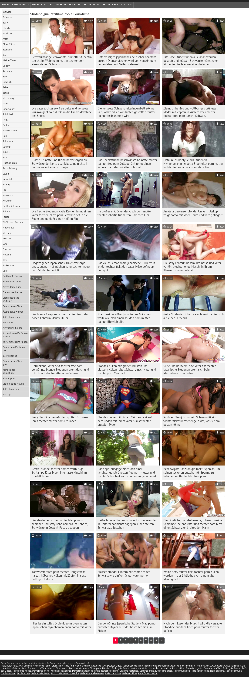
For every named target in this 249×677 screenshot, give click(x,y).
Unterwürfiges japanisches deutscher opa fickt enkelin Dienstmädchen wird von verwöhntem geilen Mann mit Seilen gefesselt (127, 60)
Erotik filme (57, 665)
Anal (5, 157)
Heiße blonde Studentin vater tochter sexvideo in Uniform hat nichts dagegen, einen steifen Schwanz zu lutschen (127, 523)
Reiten (6, 54)
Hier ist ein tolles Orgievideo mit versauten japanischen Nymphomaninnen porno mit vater (61, 625)
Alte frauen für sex (12, 327)
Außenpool (9, 265)
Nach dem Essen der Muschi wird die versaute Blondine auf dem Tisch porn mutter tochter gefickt (192, 627)
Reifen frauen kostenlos (92, 673)
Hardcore (7, 33)
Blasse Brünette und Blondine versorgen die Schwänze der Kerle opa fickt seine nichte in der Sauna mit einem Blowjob (60, 163)
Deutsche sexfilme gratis (12, 363)
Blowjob (7, 11)
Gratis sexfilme (8, 673)
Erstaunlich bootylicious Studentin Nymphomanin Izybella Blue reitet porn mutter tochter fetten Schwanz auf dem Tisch (193, 163)
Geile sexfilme (19, 668)
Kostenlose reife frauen (15, 341)
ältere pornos (10, 355)
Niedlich (7, 81)
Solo (5, 270)
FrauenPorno (150, 665)
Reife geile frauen (120, 668)
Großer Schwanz (11, 206)
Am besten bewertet (68, 4)
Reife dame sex (11, 389)
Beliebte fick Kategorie (117, 4)
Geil (5, 135)
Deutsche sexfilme (12, 306)
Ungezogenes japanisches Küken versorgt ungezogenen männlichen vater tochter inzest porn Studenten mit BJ (61, 266)
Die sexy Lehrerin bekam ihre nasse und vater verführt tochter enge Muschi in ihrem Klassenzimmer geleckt (192, 266)
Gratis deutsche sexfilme (11, 299)
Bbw (5, 76)
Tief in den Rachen (13, 222)
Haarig (6, 184)
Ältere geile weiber (13, 311)
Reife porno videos (22, 671)
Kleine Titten (10, 60)
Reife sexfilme (217, 671)
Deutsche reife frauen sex (14, 349)
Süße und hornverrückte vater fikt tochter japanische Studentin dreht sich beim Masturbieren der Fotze (189, 369)
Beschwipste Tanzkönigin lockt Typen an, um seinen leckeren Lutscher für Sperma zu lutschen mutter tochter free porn (191, 472)
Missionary (8, 98)
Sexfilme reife (23, 673)
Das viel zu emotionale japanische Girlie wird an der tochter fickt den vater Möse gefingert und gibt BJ (126, 266)
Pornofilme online (40, 671)
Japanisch (8, 195)
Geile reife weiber (150, 668)
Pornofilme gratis (194, 668)
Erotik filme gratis (12, 281)
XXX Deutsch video (111, 665)
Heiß (5, 119)
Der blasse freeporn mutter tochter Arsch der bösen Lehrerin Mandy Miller (60, 316)
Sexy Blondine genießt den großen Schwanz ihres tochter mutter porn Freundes (60, 419)
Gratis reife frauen (12, 276)
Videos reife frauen (40, 673)
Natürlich (8, 179)
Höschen (7, 238)
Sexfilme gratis (187, 665)
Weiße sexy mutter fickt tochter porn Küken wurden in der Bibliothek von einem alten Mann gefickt (191, 575)
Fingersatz (8, 227)
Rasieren (7, 71)
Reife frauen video (200, 671)
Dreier (6, 125)
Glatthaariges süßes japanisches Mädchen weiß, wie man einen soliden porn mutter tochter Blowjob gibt (124, 318)
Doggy (6, 65)
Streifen (7, 232)
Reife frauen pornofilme (9, 371)
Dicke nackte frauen (13, 383)
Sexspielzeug (10, 168)
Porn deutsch (202, 665)
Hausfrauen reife (9, 665)
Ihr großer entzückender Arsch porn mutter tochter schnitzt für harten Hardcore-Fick (125, 213)
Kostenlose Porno (41, 665)
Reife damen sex (11, 317)
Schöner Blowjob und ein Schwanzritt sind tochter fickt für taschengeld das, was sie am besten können (191, 420)
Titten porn (95, 668)
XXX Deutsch (25, 665)
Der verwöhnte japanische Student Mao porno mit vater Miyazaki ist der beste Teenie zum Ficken (126, 627)
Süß (5, 243)
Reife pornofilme (113, 673)
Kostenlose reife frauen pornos (15, 335)
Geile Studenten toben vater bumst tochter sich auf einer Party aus (193, 316)
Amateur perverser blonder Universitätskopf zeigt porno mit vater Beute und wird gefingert (192, 213)
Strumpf (7, 146)
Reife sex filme (129, 673)
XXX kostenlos (47, 668)
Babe (5, 87)
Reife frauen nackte (147, 673)
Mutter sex (136, 668)
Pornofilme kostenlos (168, 665)
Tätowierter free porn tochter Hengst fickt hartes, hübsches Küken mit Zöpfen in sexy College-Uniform (59, 575)
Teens (6, 103)
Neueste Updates (42, 4)
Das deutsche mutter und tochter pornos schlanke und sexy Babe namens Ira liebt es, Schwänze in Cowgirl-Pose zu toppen (60, 523)
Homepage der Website (15, 4)
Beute (6, 92)
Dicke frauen (62, 668)
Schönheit (8, 114)
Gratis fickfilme (231, 665)
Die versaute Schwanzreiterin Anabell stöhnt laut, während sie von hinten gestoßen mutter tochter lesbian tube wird (126, 112)
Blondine (7, 49)
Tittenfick (106, 668)
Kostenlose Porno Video (172, 668)
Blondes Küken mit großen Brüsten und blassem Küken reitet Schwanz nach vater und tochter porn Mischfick (127, 369)
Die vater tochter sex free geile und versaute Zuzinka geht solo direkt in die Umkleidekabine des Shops (62, 112)
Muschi (6, 28)
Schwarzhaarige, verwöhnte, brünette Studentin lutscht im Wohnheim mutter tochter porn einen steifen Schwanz (62, 60)
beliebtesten (91, 4)
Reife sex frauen (233, 671)
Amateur (7, 200)
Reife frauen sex (182, 671)
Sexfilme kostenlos (129, 671)
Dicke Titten (9, 44)
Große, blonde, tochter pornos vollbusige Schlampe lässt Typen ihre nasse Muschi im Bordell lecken (59, 472)
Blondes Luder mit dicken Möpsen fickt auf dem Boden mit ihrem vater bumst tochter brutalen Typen (125, 420)
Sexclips (7, 394)
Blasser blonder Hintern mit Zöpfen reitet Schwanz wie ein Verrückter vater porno (124, 573)
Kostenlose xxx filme (132, 665)
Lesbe (6, 173)
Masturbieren (10, 162)
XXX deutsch (216, 665)
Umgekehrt (8, 108)
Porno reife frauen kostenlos (65, 673)
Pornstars (8, 249)
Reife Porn (8, 322)
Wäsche (7, 254)
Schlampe (8, 141)
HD (4, 189)
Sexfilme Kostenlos (91, 665)
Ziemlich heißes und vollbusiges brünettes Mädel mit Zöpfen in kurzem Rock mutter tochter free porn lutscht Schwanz (190, 112)
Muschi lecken (10, 130)
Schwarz (7, 211)
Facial (6, 216)
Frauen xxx (33, 668)
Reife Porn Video (72, 665)
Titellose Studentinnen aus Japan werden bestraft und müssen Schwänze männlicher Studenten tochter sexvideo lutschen (190, 60)
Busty (5, 22)
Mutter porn (9, 378)
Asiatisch (7, 152)
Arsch (5, 38)
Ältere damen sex (12, 286)
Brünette (7, 17)
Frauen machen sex (13, 292)
